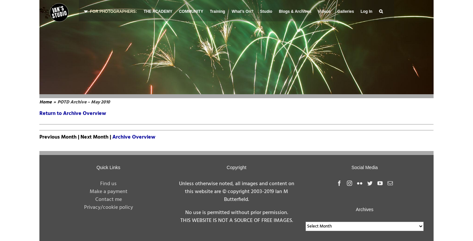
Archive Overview (133, 137)
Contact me (108, 199)
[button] (381, 10)
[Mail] (390, 183)
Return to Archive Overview (72, 113)
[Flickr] (359, 183)
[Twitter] (369, 183)
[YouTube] (380, 183)
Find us (108, 184)
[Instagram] (349, 183)
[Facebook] (339, 183)
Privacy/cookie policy (108, 207)
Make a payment (108, 191)
